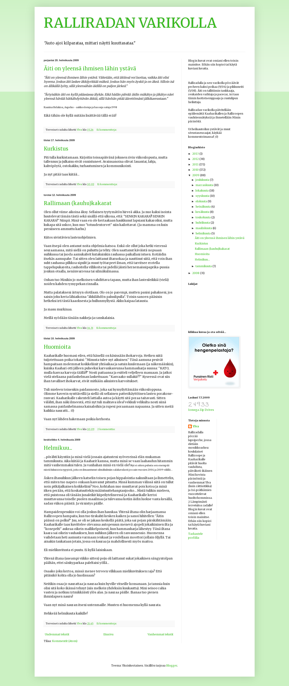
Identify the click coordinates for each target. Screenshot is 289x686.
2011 (195, 164)
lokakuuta (202, 190)
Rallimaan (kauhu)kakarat (78, 203)
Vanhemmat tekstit (160, 634)
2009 (196, 175)
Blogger (171, 665)
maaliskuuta (204, 228)
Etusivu (108, 634)
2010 (195, 169)
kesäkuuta (202, 212)
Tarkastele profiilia (195, 535)
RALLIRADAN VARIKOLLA (130, 22)
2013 (195, 153)
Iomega (193, 410)
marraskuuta (204, 185)
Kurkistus (56, 148)
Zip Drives (207, 410)
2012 (195, 159)
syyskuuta (202, 196)
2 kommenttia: (106, 429)
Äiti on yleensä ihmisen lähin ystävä (90, 68)
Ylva (196, 426)
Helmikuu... (58, 448)
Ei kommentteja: (107, 129)
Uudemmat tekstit (57, 634)
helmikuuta (203, 233)
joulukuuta (202, 179)
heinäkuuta (203, 206)
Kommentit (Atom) (64, 641)
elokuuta (201, 201)
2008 (196, 273)
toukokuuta (203, 217)
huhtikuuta (203, 222)
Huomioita (57, 347)
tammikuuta (203, 266)
